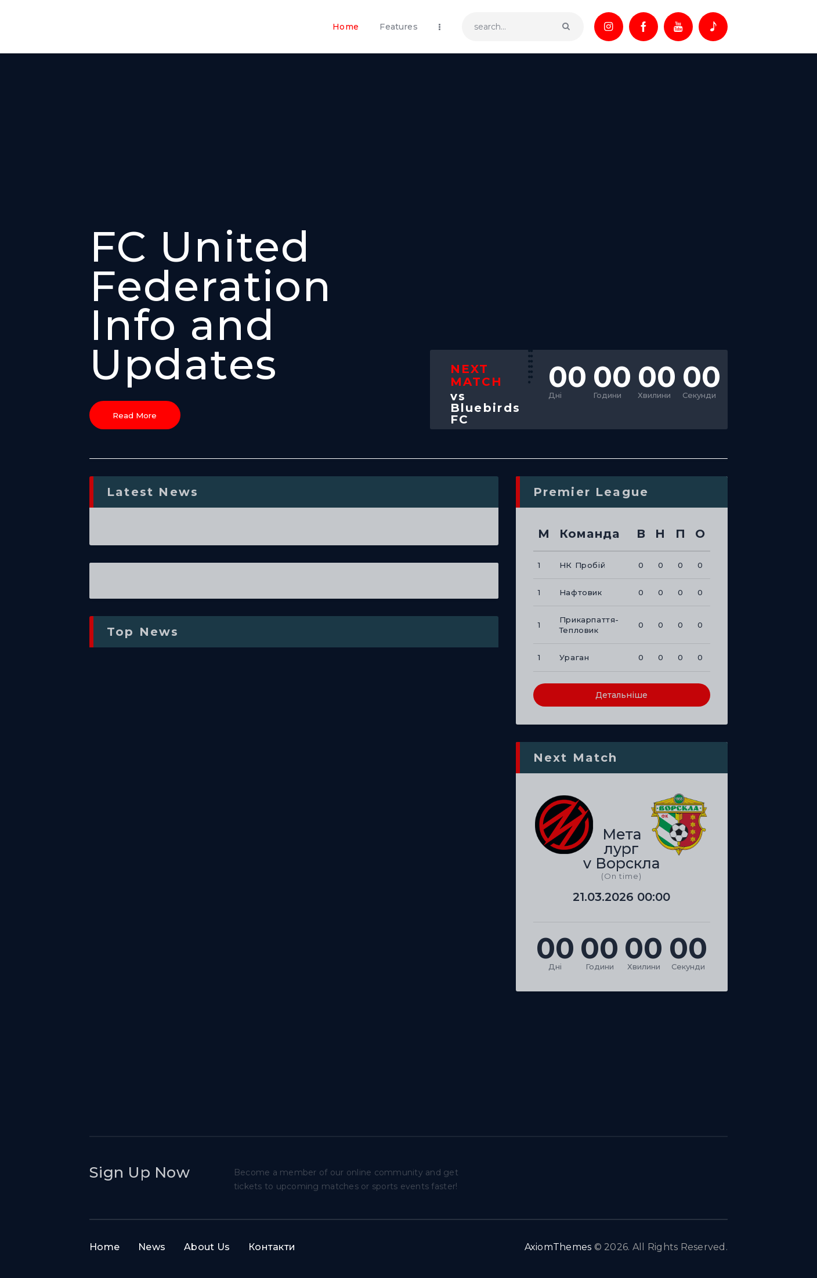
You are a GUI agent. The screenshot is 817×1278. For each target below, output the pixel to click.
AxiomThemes (558, 1252)
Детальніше (621, 700)
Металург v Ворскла (621, 853)
